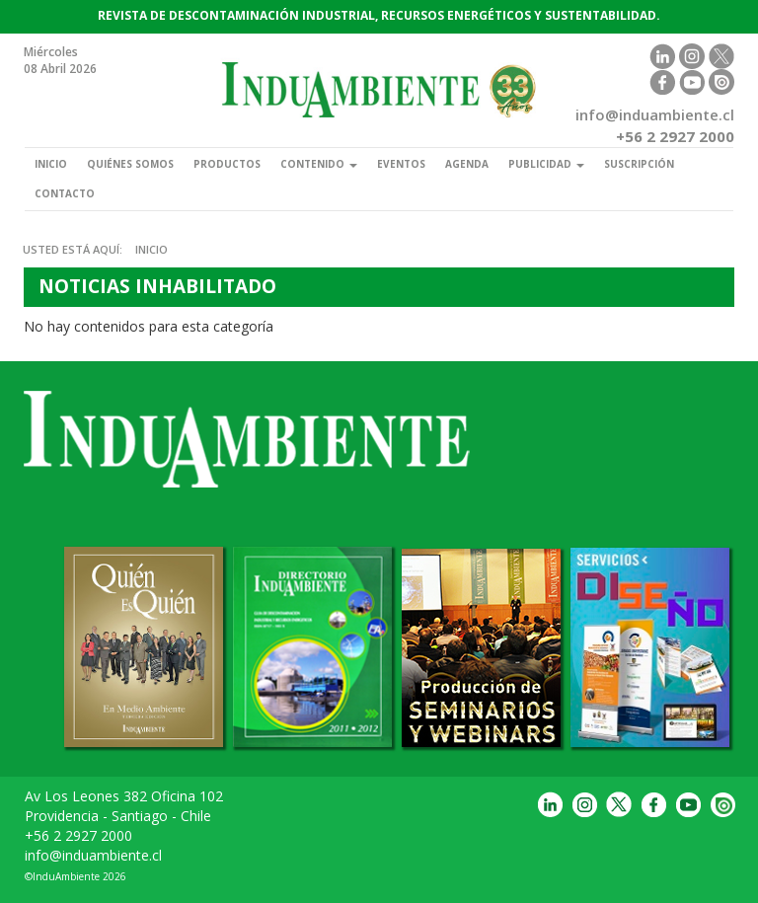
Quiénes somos (130, 164)
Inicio (51, 164)
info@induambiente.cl (93, 855)
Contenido (318, 164)
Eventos (401, 164)
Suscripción (639, 164)
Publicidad (546, 164)
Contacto (65, 193)
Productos (227, 164)
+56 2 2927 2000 (78, 835)
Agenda (467, 164)
